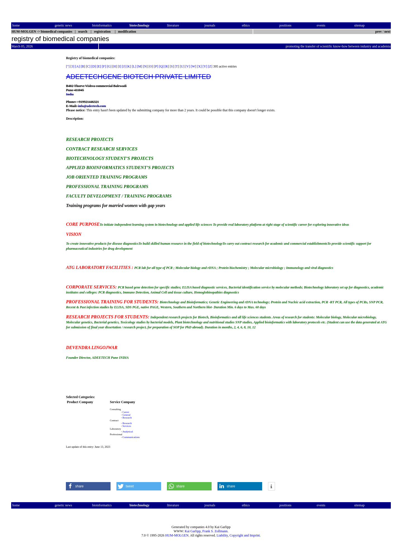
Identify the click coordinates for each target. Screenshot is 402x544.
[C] (88, 66)
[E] (99, 66)
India (69, 94)
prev (378, 31)
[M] (139, 66)
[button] (88, 486)
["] (68, 66)
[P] (156, 66)
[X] (199, 66)
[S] (172, 66)
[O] (151, 66)
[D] (93, 66)
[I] (119, 66)
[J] (124, 66)
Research (127, 417)
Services (127, 426)
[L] (134, 66)
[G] (109, 66)
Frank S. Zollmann (215, 531)
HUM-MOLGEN (176, 535)
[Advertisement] (34, 139)
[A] (77, 66)
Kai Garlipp (193, 531)
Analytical (127, 431)
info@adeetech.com (92, 106)
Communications (131, 437)
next (387, 31)
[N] (145, 66)
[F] (104, 66)
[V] (187, 66)
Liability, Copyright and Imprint (238, 535)
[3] (72, 66)
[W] (193, 66)
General (126, 414)
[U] (182, 66)
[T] (177, 66)
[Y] (204, 66)
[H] (114, 66)
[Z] (210, 66)
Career (126, 412)
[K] (128, 66)
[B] (83, 66)
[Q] (161, 66)
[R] (166, 66)
